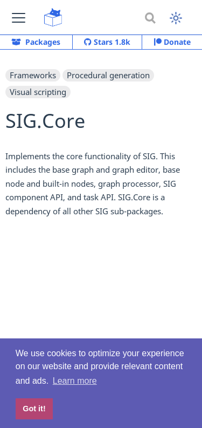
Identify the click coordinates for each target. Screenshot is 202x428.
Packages (35, 42)
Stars (107, 42)
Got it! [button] (34, 408)
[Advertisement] (101, 311)
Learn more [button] (75, 380)
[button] (18, 17)
